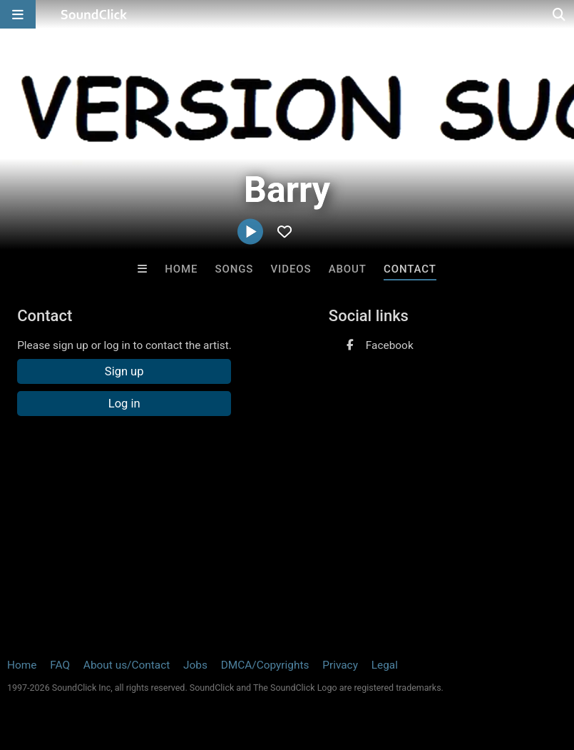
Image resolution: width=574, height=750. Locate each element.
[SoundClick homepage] (94, 14)
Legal (384, 665)
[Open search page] (559, 14)
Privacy (340, 665)
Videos (290, 269)
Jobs (195, 665)
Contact (410, 269)
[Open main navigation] (18, 14)
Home (181, 269)
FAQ (60, 665)
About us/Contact (126, 665)
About (348, 269)
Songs (234, 269)
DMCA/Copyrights (265, 665)
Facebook (390, 345)
